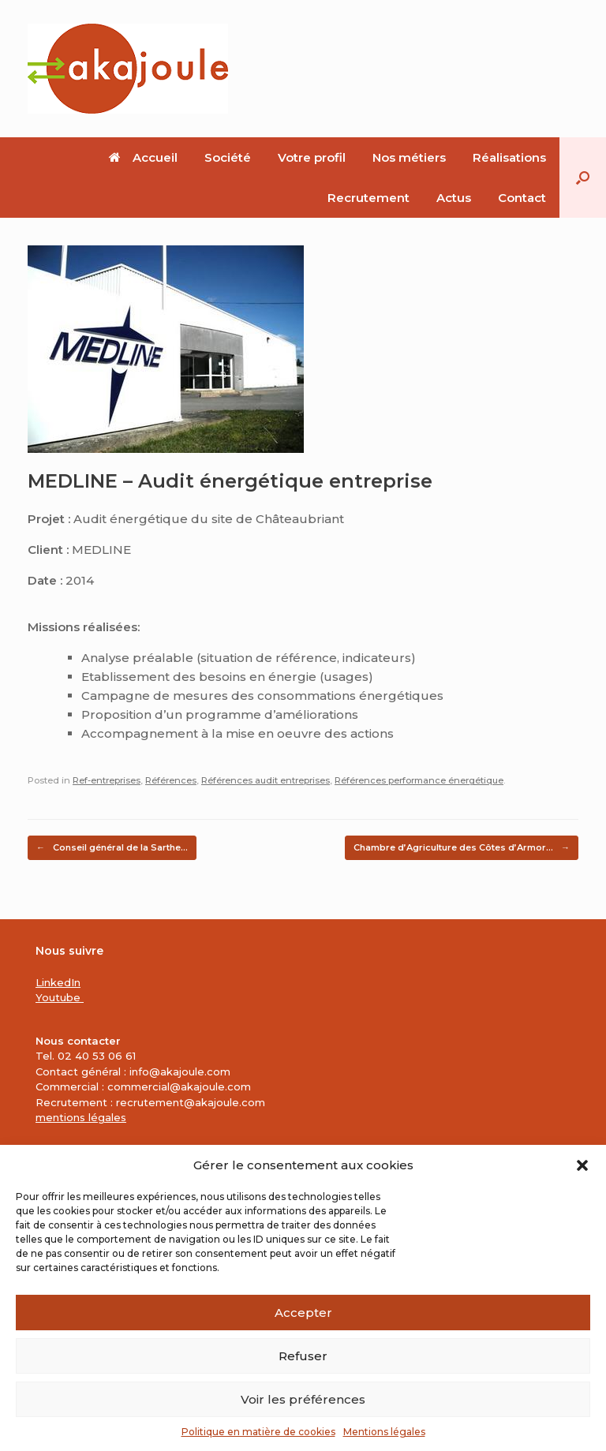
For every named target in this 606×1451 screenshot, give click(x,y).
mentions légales (81, 1117)
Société (227, 157)
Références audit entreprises (265, 780)
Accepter (303, 1312)
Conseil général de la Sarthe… (112, 848)
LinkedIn (58, 982)
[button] (582, 1165)
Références (170, 780)
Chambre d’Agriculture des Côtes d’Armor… (462, 848)
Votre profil (312, 157)
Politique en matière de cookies (258, 1432)
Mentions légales (384, 1432)
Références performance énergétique (419, 780)
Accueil (143, 157)
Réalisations (509, 157)
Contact (522, 197)
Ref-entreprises (106, 780)
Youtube (60, 997)
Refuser (303, 1355)
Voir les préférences (303, 1399)
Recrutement (368, 197)
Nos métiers (409, 157)
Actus (453, 197)
